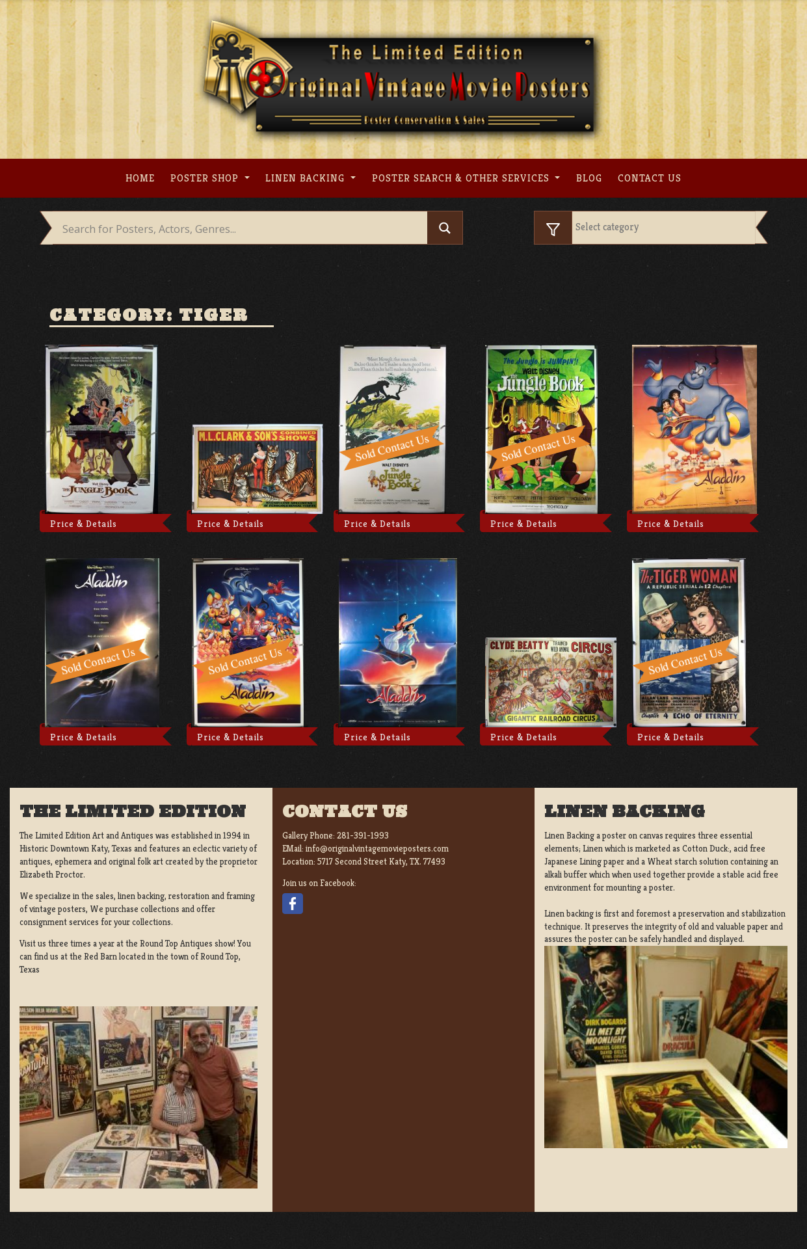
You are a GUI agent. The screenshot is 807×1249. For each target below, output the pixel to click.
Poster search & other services (462, 178)
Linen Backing (306, 178)
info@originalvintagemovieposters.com (377, 848)
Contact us (649, 178)
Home (140, 178)
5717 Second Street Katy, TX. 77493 (381, 861)
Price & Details (83, 524)
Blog (589, 178)
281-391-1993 (363, 835)
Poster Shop (206, 178)
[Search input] (243, 229)
